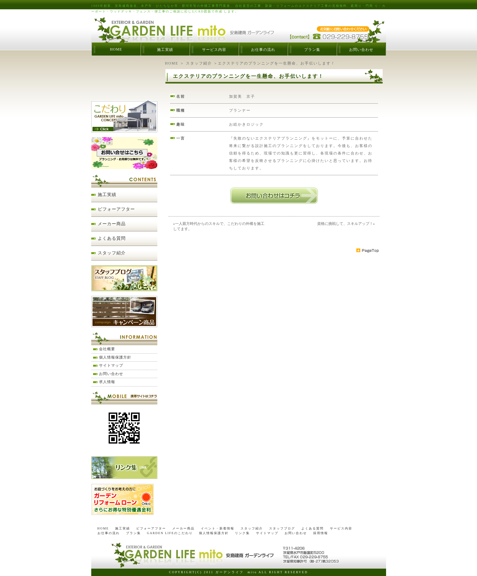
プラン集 (312, 49)
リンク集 (242, 533)
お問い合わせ (361, 49)
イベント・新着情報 (217, 528)
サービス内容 (214, 49)
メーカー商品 (112, 223)
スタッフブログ (282, 528)
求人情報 (107, 382)
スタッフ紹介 (199, 63)
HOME (116, 49)
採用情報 (320, 533)
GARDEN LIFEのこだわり (170, 533)
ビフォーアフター (116, 209)
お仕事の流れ (263, 49)
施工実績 (165, 49)
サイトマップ (111, 365)
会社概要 (107, 349)
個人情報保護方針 (115, 357)
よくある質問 (112, 238)
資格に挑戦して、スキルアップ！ (345, 223)
